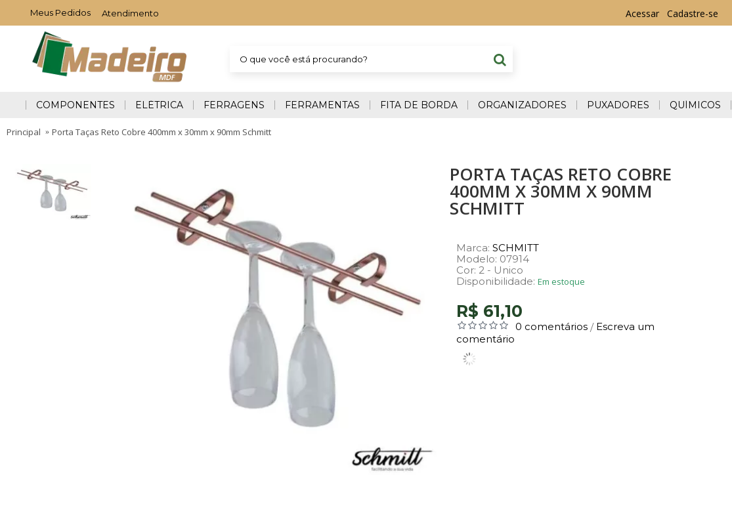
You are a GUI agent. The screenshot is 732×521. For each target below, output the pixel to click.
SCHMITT (515, 247)
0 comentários (551, 326)
